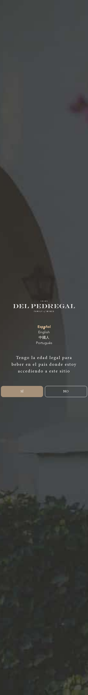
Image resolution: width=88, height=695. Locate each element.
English (44, 332)
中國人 (44, 337)
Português (44, 343)
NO (66, 391)
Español (44, 326)
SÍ (22, 391)
